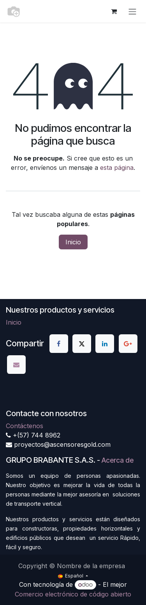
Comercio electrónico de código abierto (73, 594)
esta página (117, 167)
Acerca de (118, 460)
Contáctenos (24, 426)
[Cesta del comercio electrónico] (113, 11)
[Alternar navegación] (132, 11)
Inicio (73, 242)
